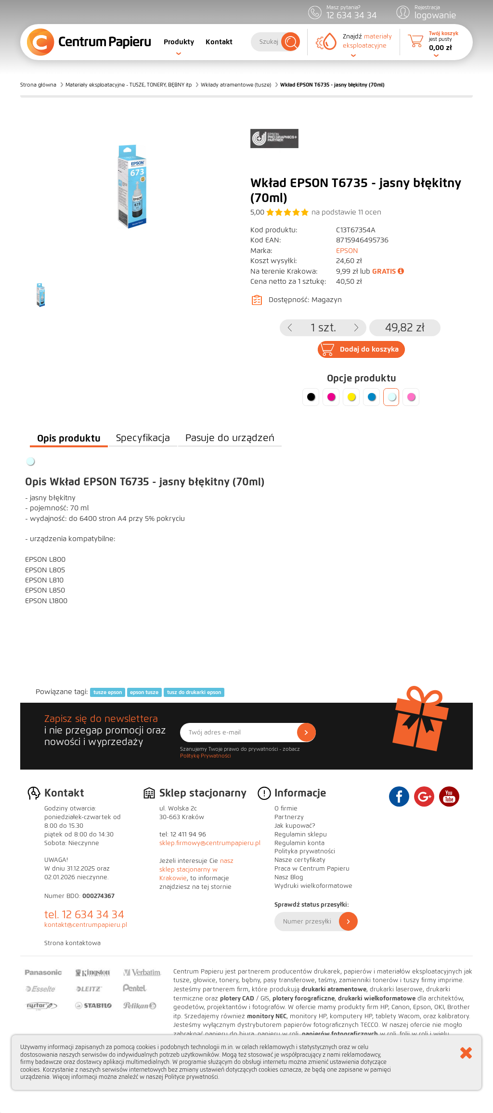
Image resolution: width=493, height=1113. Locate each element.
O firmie (286, 808)
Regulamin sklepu (300, 834)
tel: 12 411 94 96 (182, 834)
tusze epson (107, 692)
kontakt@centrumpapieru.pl (85, 925)
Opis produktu (69, 438)
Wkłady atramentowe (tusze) (236, 84)
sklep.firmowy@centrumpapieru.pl (209, 843)
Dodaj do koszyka (369, 349)
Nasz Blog (288, 877)
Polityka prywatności (304, 851)
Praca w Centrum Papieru (312, 869)
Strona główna (38, 84)
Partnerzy (289, 817)
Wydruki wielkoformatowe (313, 886)
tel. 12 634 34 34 (84, 914)
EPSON (347, 250)
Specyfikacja (143, 438)
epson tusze (144, 692)
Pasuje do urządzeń (229, 438)
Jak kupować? (294, 826)
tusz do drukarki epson (194, 692)
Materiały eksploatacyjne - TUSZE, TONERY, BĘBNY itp (128, 84)
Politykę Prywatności (205, 755)
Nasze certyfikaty (299, 860)
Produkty (179, 42)
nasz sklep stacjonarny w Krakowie (196, 869)
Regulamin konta (299, 843)
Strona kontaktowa (72, 943)
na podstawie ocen (346, 212)
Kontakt (219, 42)
